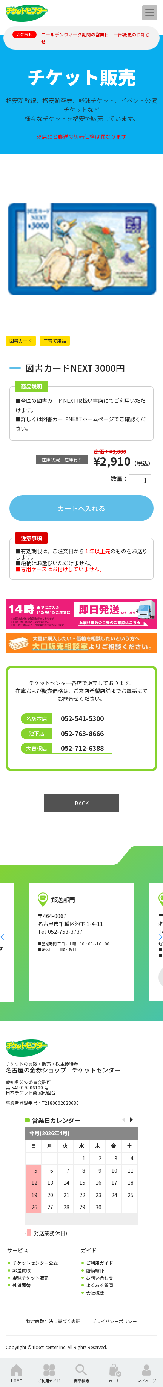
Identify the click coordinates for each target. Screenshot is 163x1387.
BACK (82, 803)
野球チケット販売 (30, 1277)
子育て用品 (54, 340)
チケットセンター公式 (35, 1263)
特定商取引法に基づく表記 (53, 1321)
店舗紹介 (95, 1270)
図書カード (20, 340)
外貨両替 (21, 1285)
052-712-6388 (82, 748)
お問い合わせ (99, 1277)
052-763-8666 (82, 733)
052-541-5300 (82, 718)
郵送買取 (21, 1270)
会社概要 (95, 1292)
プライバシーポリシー (114, 1321)
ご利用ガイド (99, 1263)
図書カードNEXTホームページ (78, 419)
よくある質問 (99, 1285)
